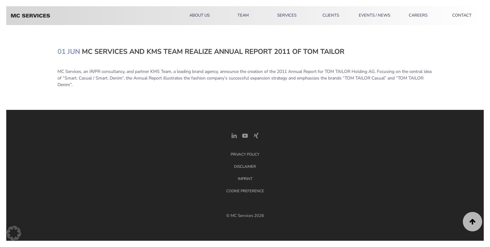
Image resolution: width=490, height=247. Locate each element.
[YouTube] (245, 135)
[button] (472, 221)
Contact (462, 15)
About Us (199, 15)
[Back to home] (30, 15)
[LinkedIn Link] (234, 135)
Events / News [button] (374, 15)
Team (243, 15)
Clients (330, 15)
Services (287, 15)
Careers (418, 15)
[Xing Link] (256, 135)
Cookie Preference (245, 190)
